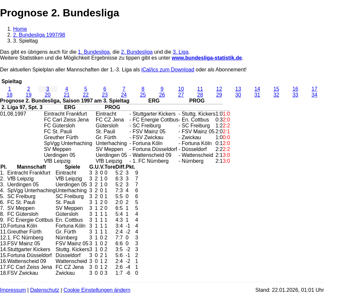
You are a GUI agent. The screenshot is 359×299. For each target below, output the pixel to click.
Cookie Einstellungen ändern (96, 290)
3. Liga (180, 52)
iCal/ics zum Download (167, 69)
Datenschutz (44, 290)
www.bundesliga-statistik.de (207, 58)
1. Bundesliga (94, 52)
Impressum (13, 290)
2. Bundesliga (137, 52)
